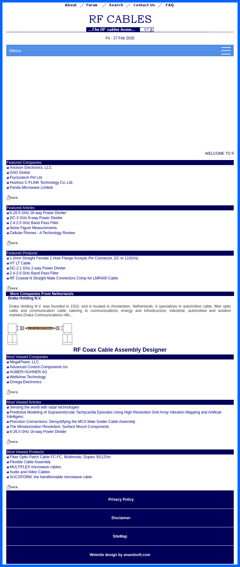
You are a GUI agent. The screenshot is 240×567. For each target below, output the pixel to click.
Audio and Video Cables (30, 472)
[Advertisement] (120, 103)
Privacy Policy (121, 499)
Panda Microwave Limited (31, 187)
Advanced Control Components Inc (39, 367)
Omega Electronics (25, 382)
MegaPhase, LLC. (25, 362)
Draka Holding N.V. (25, 298)
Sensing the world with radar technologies (44, 407)
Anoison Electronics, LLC (31, 167)
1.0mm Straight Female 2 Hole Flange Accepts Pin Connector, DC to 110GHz (74, 258)
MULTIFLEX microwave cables (35, 467)
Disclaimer (121, 518)
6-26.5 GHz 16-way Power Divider (38, 213)
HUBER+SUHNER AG (28, 372)
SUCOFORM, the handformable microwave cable (51, 477)
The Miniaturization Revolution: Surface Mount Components (59, 426)
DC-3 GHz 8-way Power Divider (36, 218)
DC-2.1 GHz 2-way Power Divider (38, 268)
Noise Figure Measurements (33, 228)
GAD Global (20, 172)
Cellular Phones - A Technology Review (42, 233)
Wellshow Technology (28, 377)
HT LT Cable (20, 263)
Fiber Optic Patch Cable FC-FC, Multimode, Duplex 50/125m (60, 457)
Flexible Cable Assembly (30, 462)
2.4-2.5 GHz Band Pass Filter (34, 223)
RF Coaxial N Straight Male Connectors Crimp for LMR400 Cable (64, 278)
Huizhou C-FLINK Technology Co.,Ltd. (41, 182)
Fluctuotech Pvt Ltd (26, 177)
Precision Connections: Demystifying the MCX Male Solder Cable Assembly (72, 421)
